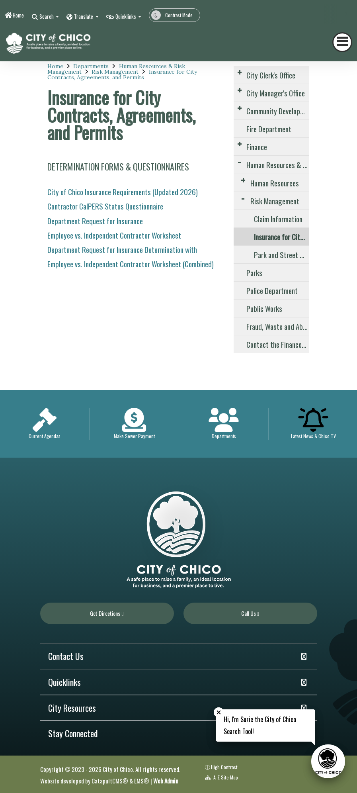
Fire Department (268, 128)
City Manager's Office (275, 92)
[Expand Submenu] (239, 72)
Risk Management (115, 71)
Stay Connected (73, 733)
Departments (91, 66)
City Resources (72, 707)
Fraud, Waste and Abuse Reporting (277, 326)
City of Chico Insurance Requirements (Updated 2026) (122, 191)
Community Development (277, 110)
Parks (254, 272)
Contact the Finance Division (277, 344)
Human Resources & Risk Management (277, 164)
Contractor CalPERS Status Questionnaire (105, 205)
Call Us (250, 613)
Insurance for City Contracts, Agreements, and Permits (122, 74)
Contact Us (66, 656)
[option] (45, 424)
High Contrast (224, 767)
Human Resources (274, 182)
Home (18, 15)
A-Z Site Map (221, 777)
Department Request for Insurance (95, 220)
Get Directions (106, 613)
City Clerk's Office (270, 74)
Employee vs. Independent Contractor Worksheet (114, 235)
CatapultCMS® (110, 780)
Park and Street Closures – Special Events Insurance (281, 254)
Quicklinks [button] (126, 16)
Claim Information (278, 218)
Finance (256, 146)
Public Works (264, 308)
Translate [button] (84, 16)
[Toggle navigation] (342, 42)
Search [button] (47, 16)
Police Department (272, 290)
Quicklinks (64, 682)
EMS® (141, 780)
